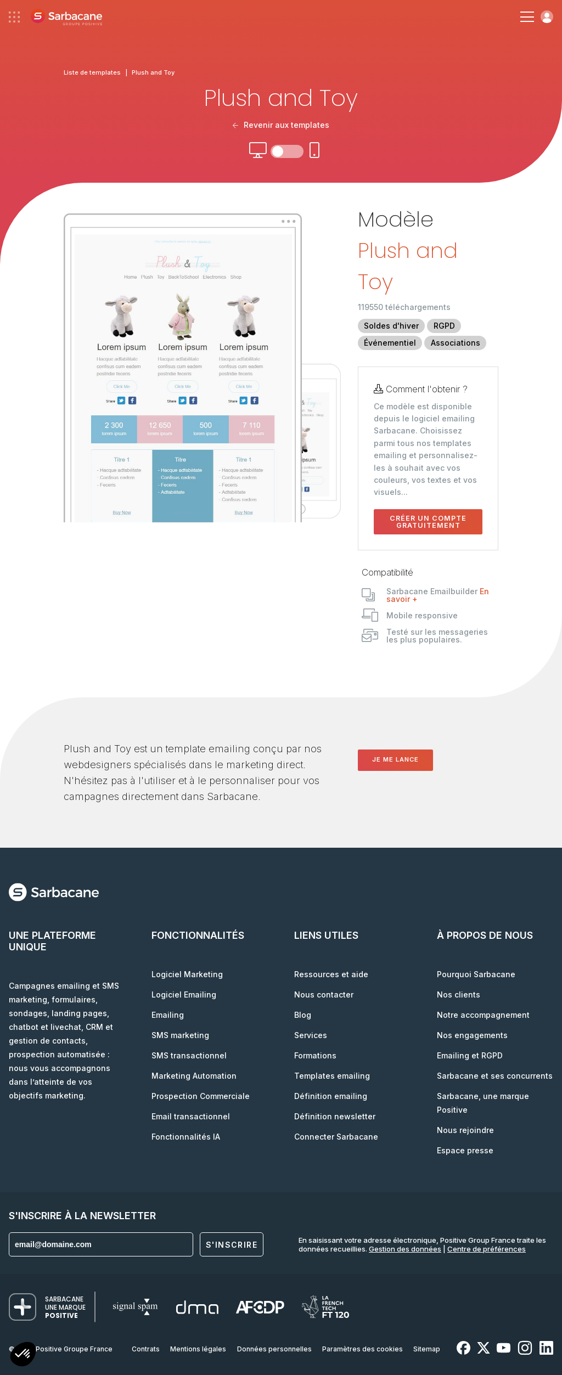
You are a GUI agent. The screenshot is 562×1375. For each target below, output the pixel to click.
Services (310, 1035)
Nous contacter (323, 994)
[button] (23, 1355)
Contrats (146, 1349)
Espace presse (465, 1150)
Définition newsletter (334, 1116)
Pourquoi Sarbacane (476, 974)
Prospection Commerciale (200, 1096)
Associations (455, 342)
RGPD (444, 325)
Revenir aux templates (281, 124)
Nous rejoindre (465, 1130)
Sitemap (426, 1349)
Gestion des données (405, 1248)
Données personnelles (274, 1349)
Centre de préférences (486, 1248)
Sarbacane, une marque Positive (483, 1102)
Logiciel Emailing (183, 994)
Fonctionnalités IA (185, 1136)
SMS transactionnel (189, 1055)
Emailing (167, 1014)
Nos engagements (472, 1035)
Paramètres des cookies (362, 1349)
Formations (315, 1055)
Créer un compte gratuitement (428, 521)
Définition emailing (330, 1096)
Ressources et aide (331, 974)
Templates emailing (332, 1075)
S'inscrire (231, 1244)
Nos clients (458, 994)
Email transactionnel (190, 1116)
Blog (302, 1014)
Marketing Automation (194, 1075)
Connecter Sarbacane (336, 1136)
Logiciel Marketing (187, 974)
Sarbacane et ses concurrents (495, 1075)
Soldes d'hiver (391, 325)
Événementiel (390, 342)
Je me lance (395, 759)
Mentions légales (198, 1349)
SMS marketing (180, 1035)
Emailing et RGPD (470, 1055)
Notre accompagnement (483, 1014)
